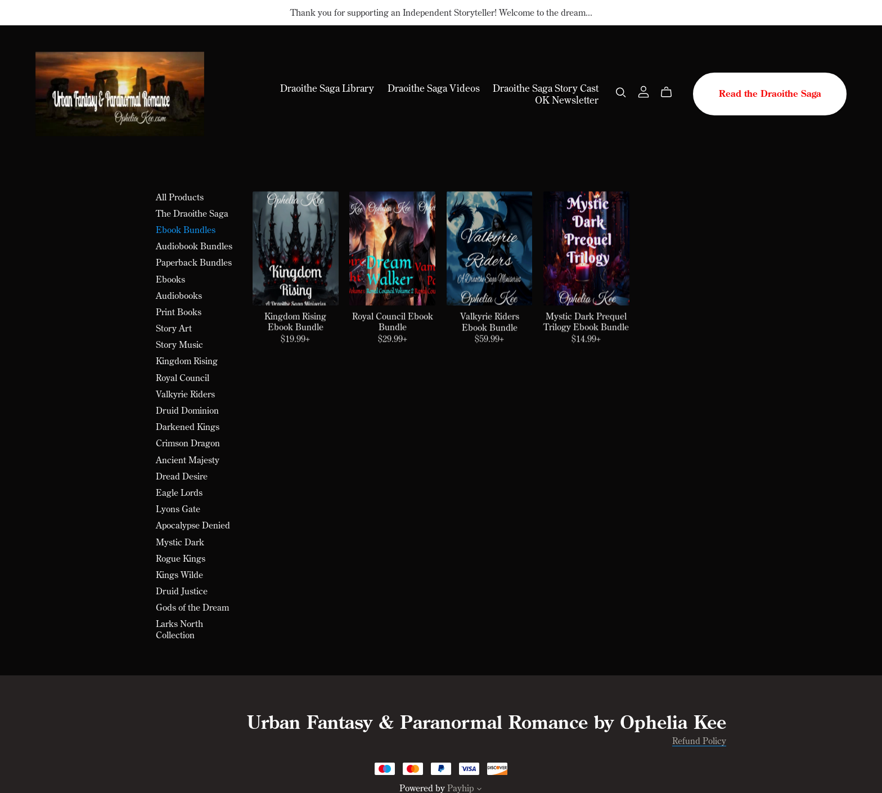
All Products (180, 197)
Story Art (174, 328)
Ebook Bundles (185, 229)
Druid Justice (182, 591)
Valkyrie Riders (185, 394)
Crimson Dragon (188, 443)
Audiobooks (179, 295)
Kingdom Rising (187, 360)
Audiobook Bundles (194, 246)
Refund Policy (699, 740)
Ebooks (170, 279)
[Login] (643, 90)
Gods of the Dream (192, 607)
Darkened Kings (187, 426)
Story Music (179, 344)
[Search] (621, 92)
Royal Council (182, 377)
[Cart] (671, 92)
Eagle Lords (179, 492)
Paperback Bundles (194, 262)
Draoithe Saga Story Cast (545, 88)
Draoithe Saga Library (327, 88)
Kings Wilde (179, 574)
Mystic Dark (180, 542)
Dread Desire (182, 476)
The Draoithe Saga (192, 213)
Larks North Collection (179, 629)
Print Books (178, 311)
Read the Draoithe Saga (770, 93)
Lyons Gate (178, 508)
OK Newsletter (566, 99)
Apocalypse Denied (193, 525)
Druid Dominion (187, 410)
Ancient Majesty (187, 459)
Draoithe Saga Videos (434, 88)
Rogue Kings (180, 558)
